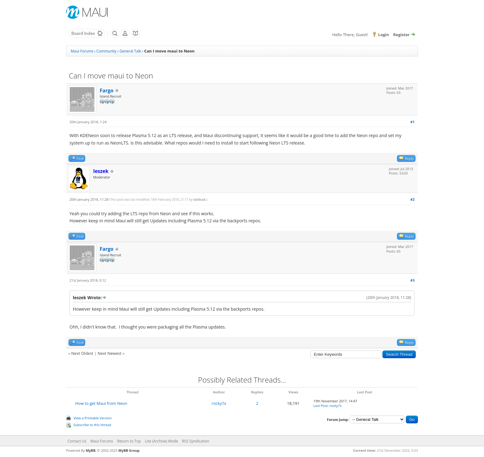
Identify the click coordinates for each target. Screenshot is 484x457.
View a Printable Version (92, 418)
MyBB (90, 450)
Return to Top (129, 441)
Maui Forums (82, 51)
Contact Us (77, 441)
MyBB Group (129, 450)
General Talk (130, 51)
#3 (413, 280)
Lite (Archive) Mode (161, 441)
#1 (413, 121)
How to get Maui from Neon (101, 403)
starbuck (199, 199)
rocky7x (219, 403)
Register (401, 34)
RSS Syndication (195, 441)
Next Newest (109, 353)
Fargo (107, 90)
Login (383, 34)
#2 (413, 199)
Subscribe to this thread (92, 424)
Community (106, 51)
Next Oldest (82, 353)
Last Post (320, 405)
